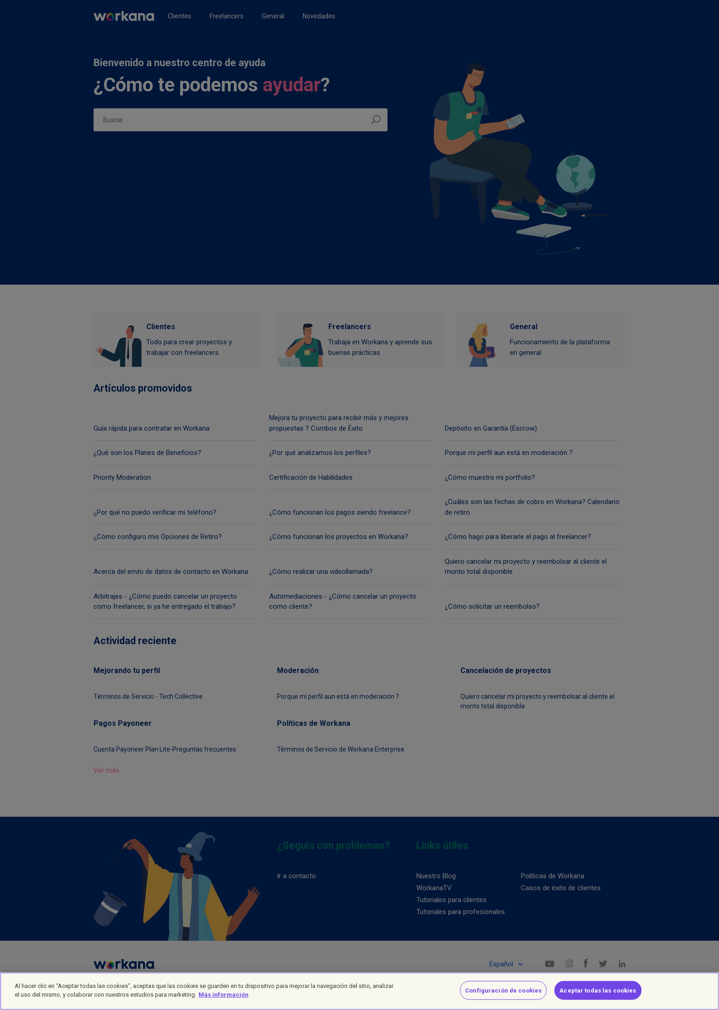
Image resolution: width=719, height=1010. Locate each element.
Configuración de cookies (503, 997)
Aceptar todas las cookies (597, 997)
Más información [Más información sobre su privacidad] (224, 1002)
